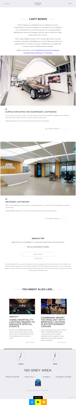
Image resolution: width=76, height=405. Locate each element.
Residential (39, 50)
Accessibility (46, 377)
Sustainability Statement (64, 377)
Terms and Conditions (12, 377)
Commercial (48, 50)
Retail (32, 53)
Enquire (38, 397)
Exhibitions (55, 50)
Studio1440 (45, 390)
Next (70, 325)
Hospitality (26, 53)
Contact (7, 3)
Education (49, 53)
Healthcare (38, 53)
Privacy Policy (29, 377)
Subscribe (38, 258)
